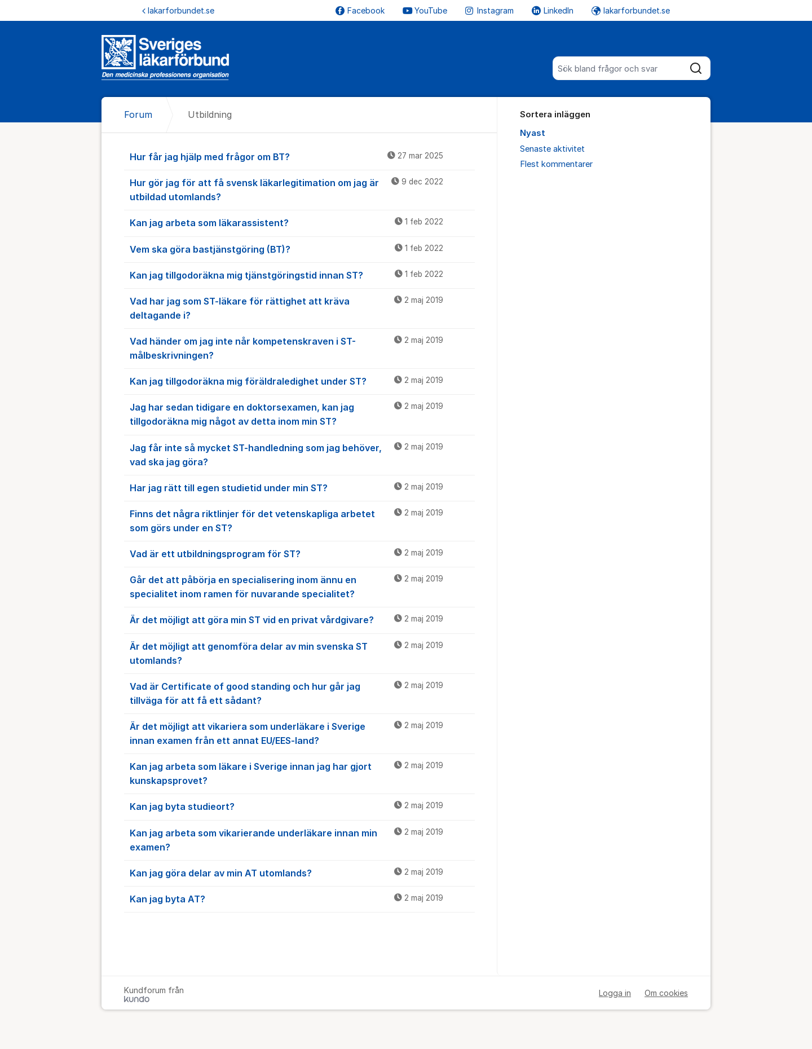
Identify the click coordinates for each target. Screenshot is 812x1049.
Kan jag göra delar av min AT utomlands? (302, 872)
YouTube (425, 10)
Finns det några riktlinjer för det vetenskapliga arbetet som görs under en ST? (302, 520)
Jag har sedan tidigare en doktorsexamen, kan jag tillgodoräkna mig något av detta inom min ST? (302, 413)
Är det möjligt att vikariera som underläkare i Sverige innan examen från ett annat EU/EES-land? (302, 733)
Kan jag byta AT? (302, 898)
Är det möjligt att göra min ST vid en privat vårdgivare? (302, 619)
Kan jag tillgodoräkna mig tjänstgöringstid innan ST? (302, 274)
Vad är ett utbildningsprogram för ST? (302, 553)
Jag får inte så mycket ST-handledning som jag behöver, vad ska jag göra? (302, 454)
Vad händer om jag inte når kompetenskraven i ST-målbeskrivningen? (302, 347)
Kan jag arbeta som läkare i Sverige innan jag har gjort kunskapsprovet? (302, 773)
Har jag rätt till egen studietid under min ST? (302, 487)
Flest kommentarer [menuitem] (556, 164)
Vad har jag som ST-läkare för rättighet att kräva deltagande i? (302, 307)
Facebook (360, 10)
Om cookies (666, 993)
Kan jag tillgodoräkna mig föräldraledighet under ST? (302, 380)
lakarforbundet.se (178, 10)
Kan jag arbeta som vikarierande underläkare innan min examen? (302, 839)
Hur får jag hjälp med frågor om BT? (302, 156)
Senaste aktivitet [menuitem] (552, 149)
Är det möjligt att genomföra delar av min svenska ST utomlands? (302, 653)
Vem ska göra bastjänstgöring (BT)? (302, 249)
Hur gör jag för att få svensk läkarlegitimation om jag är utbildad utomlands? (302, 189)
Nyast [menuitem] (532, 133)
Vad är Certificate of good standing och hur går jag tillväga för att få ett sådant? (302, 693)
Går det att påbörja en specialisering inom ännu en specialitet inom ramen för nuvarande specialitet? (302, 586)
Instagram (489, 10)
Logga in (615, 993)
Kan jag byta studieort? (302, 806)
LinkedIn (552, 10)
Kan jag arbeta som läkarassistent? (302, 222)
